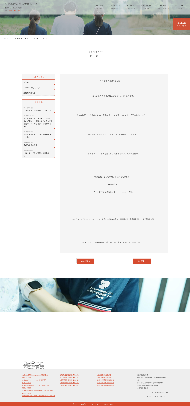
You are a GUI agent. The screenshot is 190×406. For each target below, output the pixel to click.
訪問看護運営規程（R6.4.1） (69, 382)
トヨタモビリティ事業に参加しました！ (37, 153)
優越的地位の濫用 (30, 144)
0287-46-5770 (13, 11)
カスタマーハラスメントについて (155, 396)
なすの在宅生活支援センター (23, 4)
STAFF (130, 7)
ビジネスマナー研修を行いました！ (37, 109)
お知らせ (27, 82)
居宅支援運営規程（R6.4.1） (69, 374)
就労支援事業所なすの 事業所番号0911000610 (38, 395)
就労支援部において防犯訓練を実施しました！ (37, 134)
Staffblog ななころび (32, 88)
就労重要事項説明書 (104, 377)
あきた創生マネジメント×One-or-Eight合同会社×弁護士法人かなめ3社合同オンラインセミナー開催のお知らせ (38, 121)
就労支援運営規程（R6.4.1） (69, 377)
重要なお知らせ (30, 93)
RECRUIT (181, 24)
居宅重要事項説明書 (104, 374)
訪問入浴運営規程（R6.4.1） (69, 385)
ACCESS (179, 7)
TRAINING (146, 7)
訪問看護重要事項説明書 (105, 382)
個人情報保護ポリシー (160, 392)
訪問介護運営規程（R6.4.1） (69, 379)
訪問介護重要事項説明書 (105, 379)
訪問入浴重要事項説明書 (105, 385)
